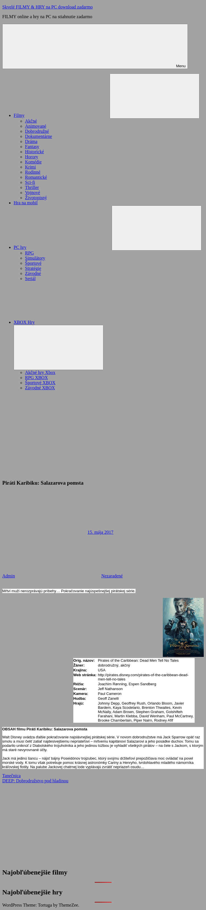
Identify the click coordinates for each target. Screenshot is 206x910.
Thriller (32, 187)
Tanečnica (11, 775)
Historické (34, 151)
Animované (35, 126)
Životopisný (36, 197)
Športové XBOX (40, 382)
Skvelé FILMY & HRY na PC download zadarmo (47, 7)
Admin (8, 575)
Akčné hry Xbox (40, 372)
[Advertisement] (103, 434)
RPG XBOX (36, 377)
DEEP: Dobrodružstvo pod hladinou (35, 780)
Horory (31, 156)
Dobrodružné (37, 131)
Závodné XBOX (40, 387)
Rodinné (32, 172)
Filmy (62, 115)
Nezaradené (112, 575)
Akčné (31, 121)
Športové (33, 263)
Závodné (33, 273)
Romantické (36, 177)
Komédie (33, 161)
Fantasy (32, 146)
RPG (29, 253)
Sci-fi (30, 182)
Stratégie (33, 268)
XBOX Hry (67, 322)
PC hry (63, 247)
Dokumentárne (38, 136)
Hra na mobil (26, 202)
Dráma (31, 141)
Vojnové (32, 192)
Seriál (30, 278)
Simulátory (35, 258)
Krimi (30, 167)
